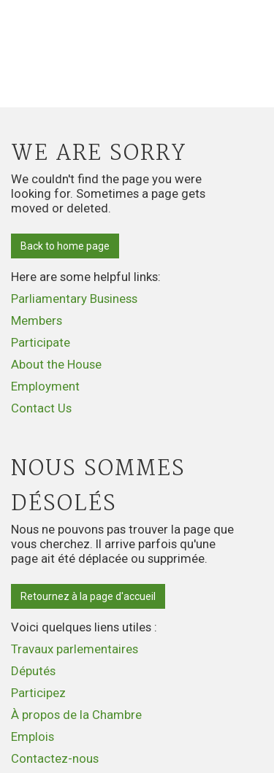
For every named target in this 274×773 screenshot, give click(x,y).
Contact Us (41, 408)
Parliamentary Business (74, 298)
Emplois (32, 736)
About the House (56, 364)
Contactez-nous (55, 758)
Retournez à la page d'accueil (88, 596)
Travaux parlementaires (74, 649)
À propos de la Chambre (76, 714)
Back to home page (65, 246)
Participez (38, 692)
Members (36, 320)
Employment (45, 386)
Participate (40, 342)
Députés (33, 671)
